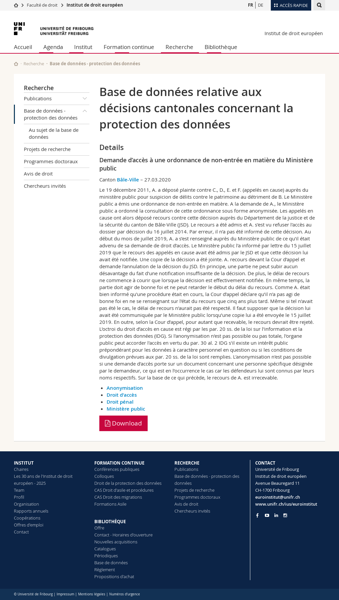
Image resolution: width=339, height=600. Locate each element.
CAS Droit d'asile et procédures (124, 490)
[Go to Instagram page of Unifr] (285, 515)
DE (260, 5)
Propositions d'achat (114, 576)
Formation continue (129, 47)
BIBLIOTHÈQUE (110, 522)
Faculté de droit (43, 5)
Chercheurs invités (45, 185)
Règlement (104, 570)
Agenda (53, 47)
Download (123, 423)
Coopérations (27, 518)
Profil (19, 497)
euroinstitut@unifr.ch (277, 497)
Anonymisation (125, 387)
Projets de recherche (47, 149)
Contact (21, 532)
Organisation (26, 504)
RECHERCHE (186, 463)
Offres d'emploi (28, 525)
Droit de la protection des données (128, 483)
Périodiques (106, 556)
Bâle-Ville (128, 179)
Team (19, 490)
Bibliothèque (221, 47)
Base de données (111, 563)
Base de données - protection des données (56, 113)
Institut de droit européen (95, 5)
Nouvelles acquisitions (115, 542)
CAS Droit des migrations (118, 497)
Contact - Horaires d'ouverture (123, 535)
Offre (99, 528)
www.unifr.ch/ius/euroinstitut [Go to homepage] (286, 504)
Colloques (104, 476)
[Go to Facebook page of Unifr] (257, 515)
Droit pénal (120, 401)
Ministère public (126, 408)
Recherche (179, 47)
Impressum (65, 594)
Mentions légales (91, 594)
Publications (56, 99)
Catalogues (105, 549)
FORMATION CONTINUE (119, 463)
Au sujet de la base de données (53, 133)
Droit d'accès (122, 394)
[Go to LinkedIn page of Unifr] (276, 515)
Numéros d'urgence (124, 594)
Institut (83, 47)
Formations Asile (110, 504)
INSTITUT (24, 463)
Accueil (23, 47)
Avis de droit (38, 173)
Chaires (21, 469)
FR (250, 5)
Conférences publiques (116, 469)
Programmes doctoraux (51, 161)
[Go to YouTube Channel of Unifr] (267, 515)
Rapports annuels (31, 511)
